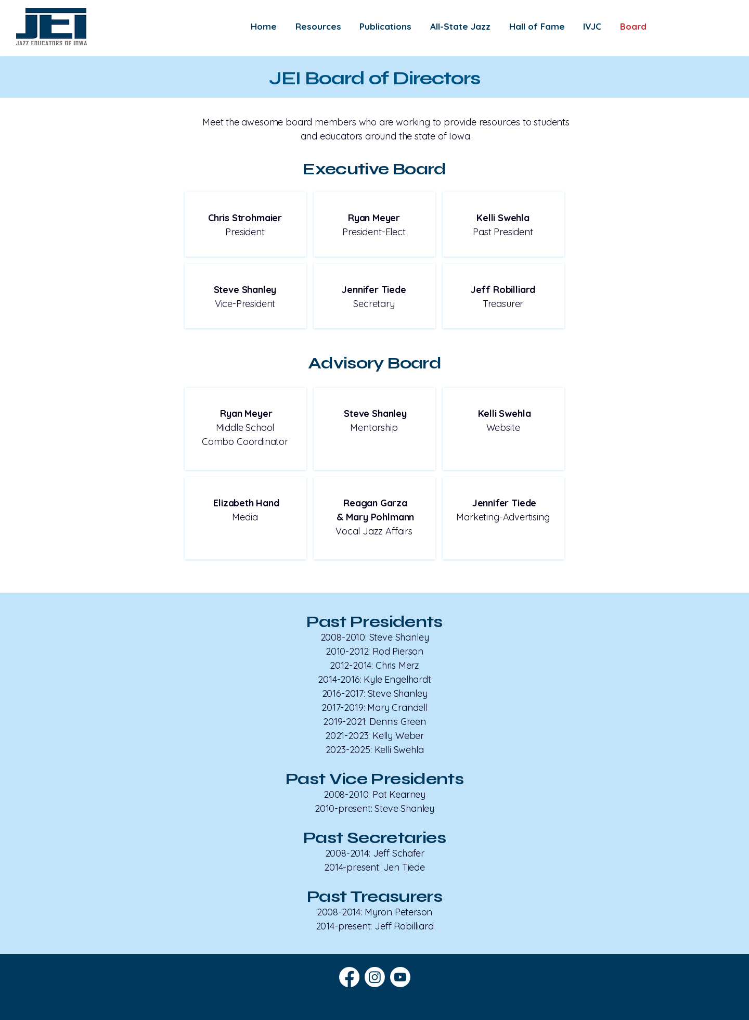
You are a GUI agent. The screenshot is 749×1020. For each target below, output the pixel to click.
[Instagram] (375, 977)
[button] (318, 26)
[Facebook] (349, 977)
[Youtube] (400, 977)
